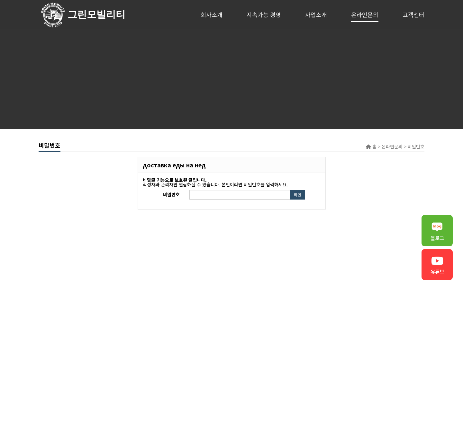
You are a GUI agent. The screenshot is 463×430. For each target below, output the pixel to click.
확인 (297, 194)
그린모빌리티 (53, 14)
